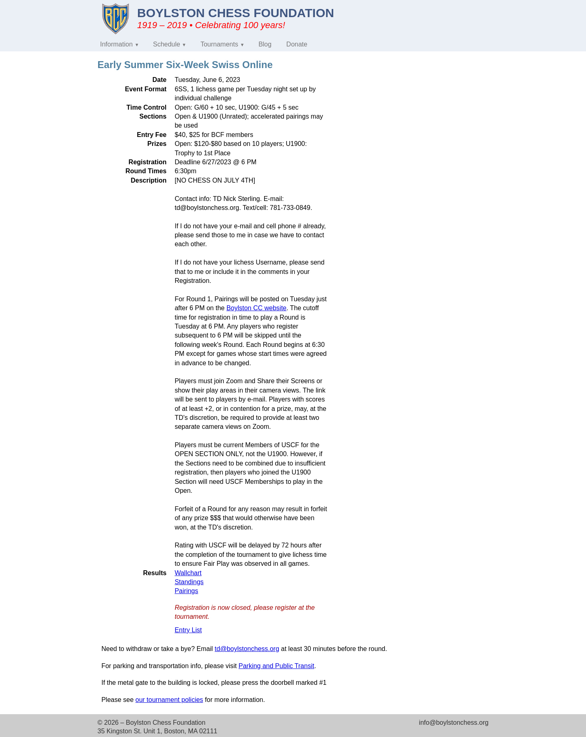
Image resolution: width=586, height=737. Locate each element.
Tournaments (219, 44)
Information (116, 44)
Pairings (186, 590)
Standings (189, 581)
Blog (264, 44)
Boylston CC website (256, 308)
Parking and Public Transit (276, 665)
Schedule (166, 44)
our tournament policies (169, 699)
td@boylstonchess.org (247, 648)
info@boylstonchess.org (453, 722)
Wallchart (188, 572)
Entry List (188, 630)
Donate (297, 44)
